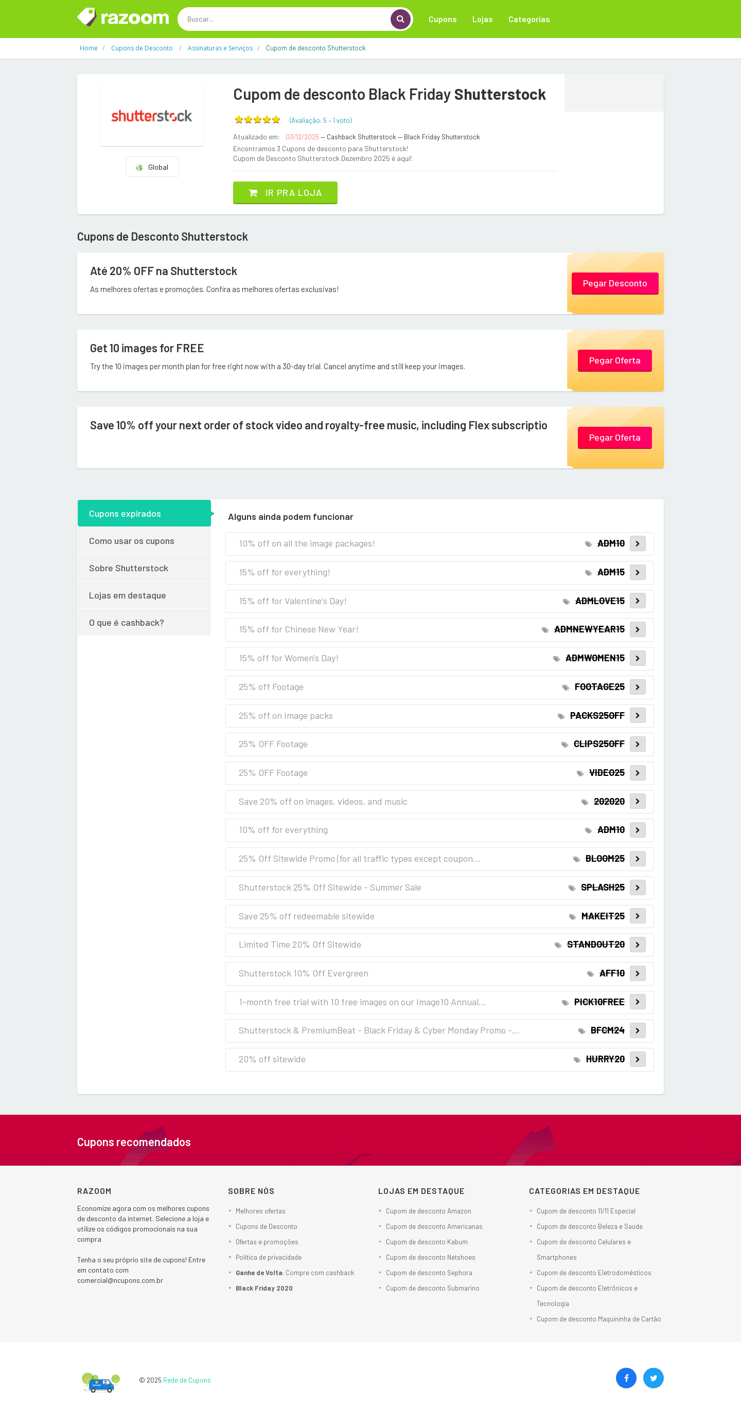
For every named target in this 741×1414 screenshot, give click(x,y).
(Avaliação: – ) (320, 120)
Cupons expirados (125, 513)
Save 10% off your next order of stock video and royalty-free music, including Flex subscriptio (319, 424)
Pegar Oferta (615, 360)
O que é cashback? (126, 622)
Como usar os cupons (131, 540)
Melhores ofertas (261, 1211)
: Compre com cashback (295, 1272)
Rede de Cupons (187, 1380)
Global (151, 166)
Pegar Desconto (615, 282)
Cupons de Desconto (266, 1226)
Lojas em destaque (127, 595)
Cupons (443, 19)
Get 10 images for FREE (147, 347)
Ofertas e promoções (267, 1242)
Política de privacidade (269, 1257)
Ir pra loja (285, 192)
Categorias (529, 19)
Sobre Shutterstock (128, 567)
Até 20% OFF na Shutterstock (163, 270)
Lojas (482, 19)
